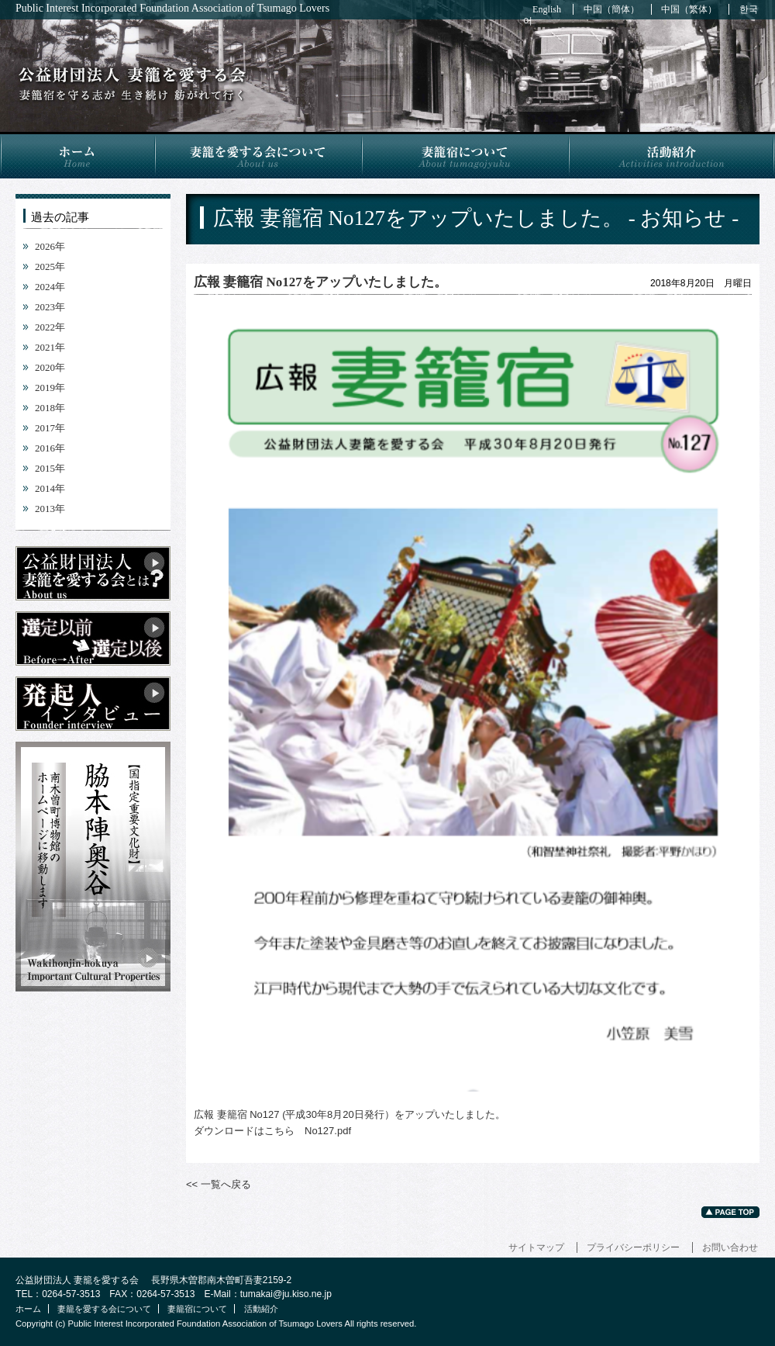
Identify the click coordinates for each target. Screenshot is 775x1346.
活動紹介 (671, 155)
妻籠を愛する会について (257, 155)
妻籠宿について (464, 155)
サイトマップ (536, 1247)
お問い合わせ (730, 1247)
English (546, 9)
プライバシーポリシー (633, 1247)
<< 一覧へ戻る (218, 1184)
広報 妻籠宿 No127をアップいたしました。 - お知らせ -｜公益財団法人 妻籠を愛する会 (132, 84)
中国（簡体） (611, 9)
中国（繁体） (689, 9)
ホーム (77, 155)
